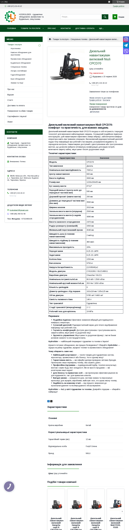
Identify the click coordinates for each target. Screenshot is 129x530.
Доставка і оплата (84, 28)
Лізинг (10, 122)
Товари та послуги (30, 28)
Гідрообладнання (18, 75)
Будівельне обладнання (21, 63)
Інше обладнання (18, 79)
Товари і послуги (14, 45)
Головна (11, 28)
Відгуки (10, 95)
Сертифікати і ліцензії (17, 116)
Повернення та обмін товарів (20, 111)
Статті (10, 100)
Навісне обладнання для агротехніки (21, 53)
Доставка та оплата (16, 105)
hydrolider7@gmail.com (19, 210)
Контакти (66, 28)
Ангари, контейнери (19, 71)
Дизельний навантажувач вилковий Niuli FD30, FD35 (116, 522)
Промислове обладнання (21, 59)
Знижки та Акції (17, 83)
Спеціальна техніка (79, 39)
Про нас (52, 28)
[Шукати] (105, 16)
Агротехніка (15, 48)
